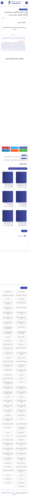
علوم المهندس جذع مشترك (8, 459)
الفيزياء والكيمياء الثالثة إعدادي (21, 387)
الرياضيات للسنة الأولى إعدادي (8, 365)
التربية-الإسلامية (21, 327)
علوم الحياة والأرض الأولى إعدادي (21, 444)
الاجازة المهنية (8, 291)
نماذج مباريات (21, 482)
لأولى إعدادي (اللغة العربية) (21, 471)
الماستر (21, 418)
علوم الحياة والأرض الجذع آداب (21, 454)
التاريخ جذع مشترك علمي (21, 307)
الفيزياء (21, 382)
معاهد (8, 475)
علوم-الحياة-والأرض (21, 463)
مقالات (21, 478)
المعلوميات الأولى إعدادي (21, 423)
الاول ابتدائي (21, 298)
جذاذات (7, 436)
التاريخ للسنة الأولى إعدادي (8, 308)
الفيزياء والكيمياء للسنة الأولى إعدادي (8, 383)
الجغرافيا (21, 344)
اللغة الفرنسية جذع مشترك (8, 411)
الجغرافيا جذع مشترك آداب (7, 348)
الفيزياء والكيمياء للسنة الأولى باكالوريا (8, 392)
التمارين (8, 336)
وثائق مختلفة (21, 486)
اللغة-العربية (7, 415)
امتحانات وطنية (8, 427)
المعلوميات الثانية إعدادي (8, 423)
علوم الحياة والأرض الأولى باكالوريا (7, 444)
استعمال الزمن (21, 291)
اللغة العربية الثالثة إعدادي (8, 401)
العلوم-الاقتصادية (7, 369)
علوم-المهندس (8, 463)
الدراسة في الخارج (21, 357)
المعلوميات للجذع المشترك (21, 428)
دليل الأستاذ (21, 439)
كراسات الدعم (8, 466)
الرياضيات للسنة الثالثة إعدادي (21, 370)
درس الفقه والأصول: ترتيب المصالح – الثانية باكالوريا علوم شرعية (8, 224)
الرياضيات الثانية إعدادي (8, 361)
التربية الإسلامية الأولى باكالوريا (8, 313)
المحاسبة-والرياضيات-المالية (7, 419)
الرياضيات (8, 357)
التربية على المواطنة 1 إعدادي (8, 323)
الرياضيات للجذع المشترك (21, 365)
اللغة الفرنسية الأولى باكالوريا (21, 406)
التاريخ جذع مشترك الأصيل (8, 303)
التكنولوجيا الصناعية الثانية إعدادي (8, 332)
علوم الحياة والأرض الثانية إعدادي (8, 449)
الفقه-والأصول (23, 9)
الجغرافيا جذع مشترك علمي (7, 353)
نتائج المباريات (8, 478)
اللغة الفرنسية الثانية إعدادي (21, 411)
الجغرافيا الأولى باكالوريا (21, 347)
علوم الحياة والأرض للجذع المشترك (8, 454)
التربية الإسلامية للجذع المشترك (21, 323)
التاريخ (8, 298)
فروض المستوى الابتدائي (21, 466)
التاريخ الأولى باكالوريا (21, 302)
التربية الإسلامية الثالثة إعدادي (21, 318)
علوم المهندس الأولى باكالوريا (21, 459)
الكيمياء (7, 396)
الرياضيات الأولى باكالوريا (21, 361)
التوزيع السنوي (8, 340)
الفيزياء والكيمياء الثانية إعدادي (8, 387)
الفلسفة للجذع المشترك (8, 378)
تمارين (7, 432)
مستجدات (21, 475)
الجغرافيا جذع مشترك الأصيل (21, 353)
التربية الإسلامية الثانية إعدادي (8, 318)
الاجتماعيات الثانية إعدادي (7, 295)
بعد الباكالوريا (21, 432)
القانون (21, 396)
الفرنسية (21, 374)
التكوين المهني (21, 336)
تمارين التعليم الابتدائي (21, 436)
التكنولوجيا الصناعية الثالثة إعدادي (8, 327)
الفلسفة (21, 378)
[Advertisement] (14, 267)
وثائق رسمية (8, 482)
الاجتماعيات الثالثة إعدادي (21, 295)
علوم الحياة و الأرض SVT (8, 439)
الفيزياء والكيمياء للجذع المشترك (21, 392)
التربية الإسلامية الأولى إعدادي (21, 313)
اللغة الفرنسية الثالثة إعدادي (8, 406)
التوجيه (21, 340)
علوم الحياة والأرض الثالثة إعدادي (21, 449)
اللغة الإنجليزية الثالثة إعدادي (21, 401)
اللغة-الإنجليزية (21, 415)
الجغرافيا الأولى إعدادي (8, 344)
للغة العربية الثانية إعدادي (8, 470)
